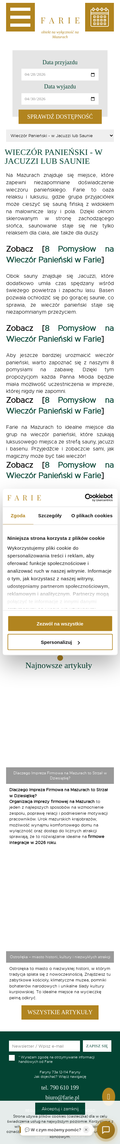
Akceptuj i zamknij (60, 1109)
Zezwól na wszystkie (60, 623)
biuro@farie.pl (62, 1097)
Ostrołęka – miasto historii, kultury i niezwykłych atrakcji (60, 956)
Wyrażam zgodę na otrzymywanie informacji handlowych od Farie (56, 1059)
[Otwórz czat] (106, 1130)
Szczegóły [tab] (49, 515)
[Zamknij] (86, 1129)
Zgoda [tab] (18, 515)
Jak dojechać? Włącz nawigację (60, 1074)
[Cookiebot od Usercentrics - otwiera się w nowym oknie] (85, 498)
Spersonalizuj (60, 642)
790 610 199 (60, 1088)
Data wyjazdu (60, 86)
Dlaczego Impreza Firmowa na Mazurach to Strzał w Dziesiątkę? (60, 776)
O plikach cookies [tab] (92, 515)
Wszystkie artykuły (60, 1012)
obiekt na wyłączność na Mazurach (60, 34)
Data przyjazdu (60, 62)
